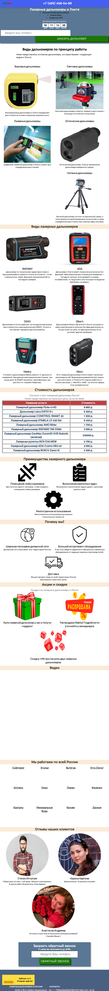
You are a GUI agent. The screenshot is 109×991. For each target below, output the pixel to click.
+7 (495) (57, 3)
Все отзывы (9, 976)
